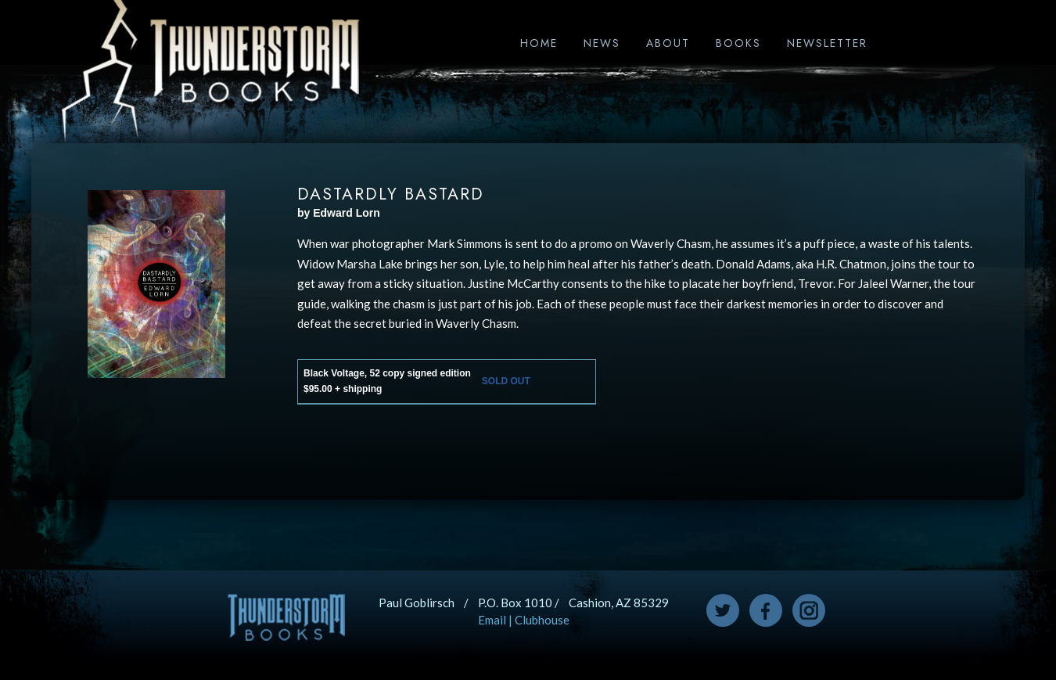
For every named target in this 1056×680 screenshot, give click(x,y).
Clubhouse (542, 620)
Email (492, 620)
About (668, 43)
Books (738, 43)
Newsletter (827, 43)
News (602, 43)
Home (539, 43)
